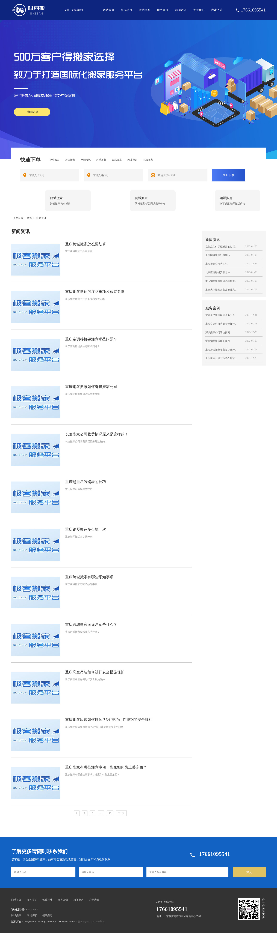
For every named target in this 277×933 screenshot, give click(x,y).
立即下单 (228, 175)
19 (110, 813)
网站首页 (108, 9)
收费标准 (144, 9)
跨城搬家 (16, 915)
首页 (29, 218)
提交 (249, 872)
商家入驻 (217, 9)
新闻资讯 (180, 9)
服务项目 (126, 9)
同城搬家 (32, 915)
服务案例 (162, 9)
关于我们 (198, 9)
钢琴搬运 (47, 915)
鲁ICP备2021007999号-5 (91, 921)
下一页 (121, 813)
